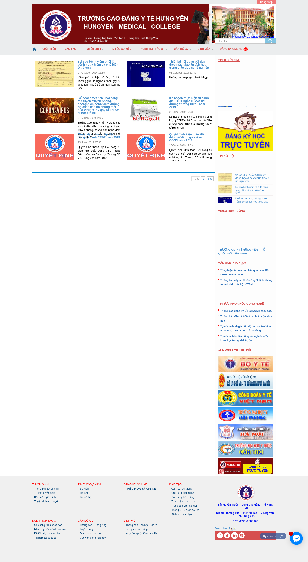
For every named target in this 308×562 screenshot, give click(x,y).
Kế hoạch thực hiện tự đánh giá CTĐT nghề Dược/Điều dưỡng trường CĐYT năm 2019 (189, 102)
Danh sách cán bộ (90, 533)
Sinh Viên (205, 48)
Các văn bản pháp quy (93, 537)
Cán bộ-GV (182, 48)
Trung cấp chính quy (183, 501)
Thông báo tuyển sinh (46, 488)
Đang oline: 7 (225, 528)
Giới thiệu (50, 48)
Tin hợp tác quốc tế (45, 537)
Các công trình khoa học (48, 525)
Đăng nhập (266, 2)
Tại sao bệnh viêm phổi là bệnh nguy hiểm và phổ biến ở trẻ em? (98, 64)
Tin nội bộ (85, 497)
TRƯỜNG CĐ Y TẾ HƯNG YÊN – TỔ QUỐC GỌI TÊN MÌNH (241, 251)
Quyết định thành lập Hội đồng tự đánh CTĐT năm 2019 (99, 136)
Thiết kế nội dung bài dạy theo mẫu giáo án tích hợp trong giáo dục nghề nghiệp (189, 64)
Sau (210, 178)
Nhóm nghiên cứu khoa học (50, 529)
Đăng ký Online (235, 48)
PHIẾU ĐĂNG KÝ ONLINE (141, 488)
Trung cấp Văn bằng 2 (184, 505)
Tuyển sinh (94, 48)
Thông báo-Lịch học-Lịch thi (142, 525)
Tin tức (84, 492)
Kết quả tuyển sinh (45, 497)
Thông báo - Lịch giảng (93, 525)
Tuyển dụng (87, 529)
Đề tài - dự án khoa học (47, 533)
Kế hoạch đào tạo (181, 514)
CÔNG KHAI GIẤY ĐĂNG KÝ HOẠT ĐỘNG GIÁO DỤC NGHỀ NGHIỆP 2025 (252, 179)
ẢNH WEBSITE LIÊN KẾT (234, 350)
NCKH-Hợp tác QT (154, 48)
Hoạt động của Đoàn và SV (141, 533)
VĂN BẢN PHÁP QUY (232, 263)
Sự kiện (84, 488)
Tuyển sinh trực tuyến (46, 501)
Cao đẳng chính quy (182, 492)
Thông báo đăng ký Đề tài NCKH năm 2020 (246, 310)
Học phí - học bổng (137, 529)
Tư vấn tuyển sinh (44, 492)
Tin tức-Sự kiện (122, 48)
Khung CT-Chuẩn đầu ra (185, 510)
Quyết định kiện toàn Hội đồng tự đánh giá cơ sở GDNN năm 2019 (186, 137)
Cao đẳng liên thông (182, 497)
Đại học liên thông (181, 488)
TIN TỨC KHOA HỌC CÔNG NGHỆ (241, 303)
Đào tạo (71, 48)
